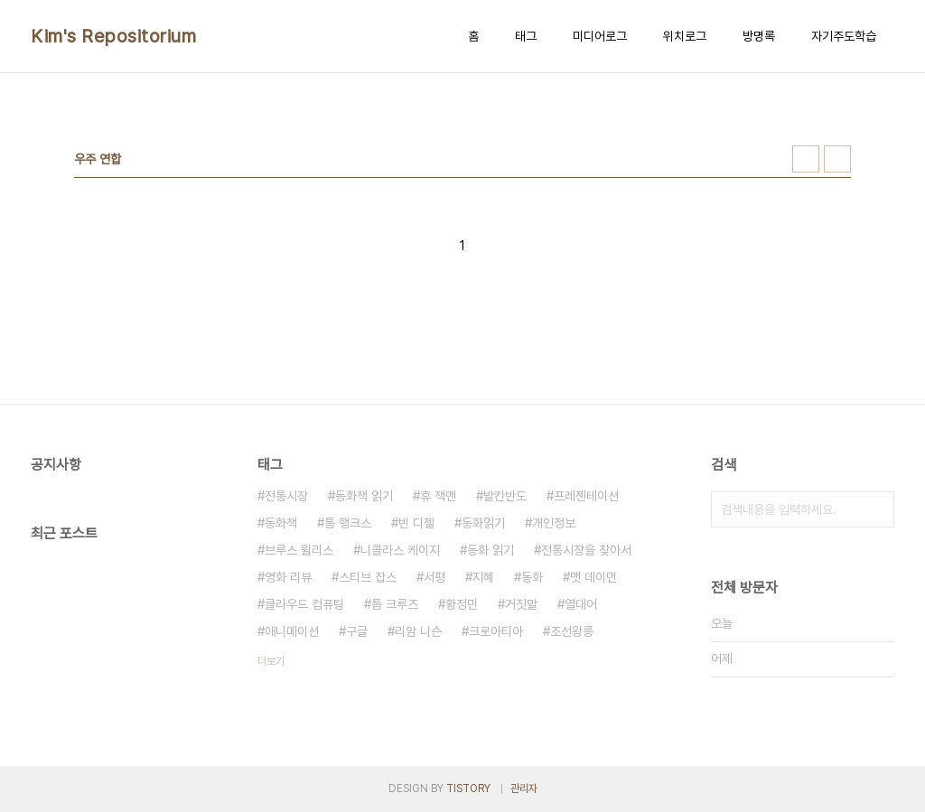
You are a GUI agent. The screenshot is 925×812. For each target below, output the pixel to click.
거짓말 (521, 604)
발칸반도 (505, 496)
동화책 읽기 (364, 496)
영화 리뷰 (288, 577)
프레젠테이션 (586, 496)
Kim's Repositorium (113, 36)
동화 (532, 577)
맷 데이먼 (593, 577)
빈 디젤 (416, 523)
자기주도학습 (843, 36)
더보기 (271, 661)
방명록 (759, 36)
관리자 (523, 788)
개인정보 (553, 523)
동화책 (281, 523)
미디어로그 (600, 36)
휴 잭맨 (438, 496)
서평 (434, 577)
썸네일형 (805, 159)
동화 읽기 (490, 550)
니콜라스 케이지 (400, 550)
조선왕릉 (571, 631)
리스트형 (837, 159)
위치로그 (684, 36)
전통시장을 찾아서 (586, 550)
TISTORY (468, 788)
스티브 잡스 (368, 577)
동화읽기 (483, 523)
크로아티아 (496, 631)
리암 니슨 (418, 631)
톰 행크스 (347, 523)
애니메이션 (292, 631)
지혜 (483, 577)
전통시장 (286, 496)
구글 (357, 631)
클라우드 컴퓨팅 (304, 604)
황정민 (461, 604)
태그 (526, 36)
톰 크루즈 (394, 604)
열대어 (581, 604)
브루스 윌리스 (299, 550)
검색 (876, 509)
